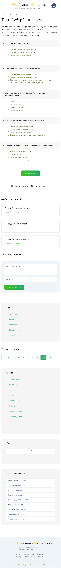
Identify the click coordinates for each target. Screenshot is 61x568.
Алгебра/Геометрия (17, 411)
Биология (12, 319)
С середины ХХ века (16, 110)
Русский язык (14, 379)
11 (49, 357)
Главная (5, 15)
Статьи (38, 565)
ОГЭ (10, 427)
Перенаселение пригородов (19, 160)
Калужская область (16, 495)
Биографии (13, 314)
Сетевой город (23, 565)
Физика (12, 335)
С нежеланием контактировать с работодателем (26, 135)
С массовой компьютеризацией (20, 127)
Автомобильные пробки (17, 157)
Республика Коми (15, 504)
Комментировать (14, 287)
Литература (13, 384)
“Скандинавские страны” (17, 223)
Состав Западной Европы (17, 208)
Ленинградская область (18, 500)
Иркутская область (16, 490)
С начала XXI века (15, 107)
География (19, 15)
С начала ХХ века (15, 102)
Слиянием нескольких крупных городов (23, 77)
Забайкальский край (16, 485)
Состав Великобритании (16, 239)
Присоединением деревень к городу (22, 74)
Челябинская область (17, 514)
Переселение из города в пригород (22, 52)
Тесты (12, 15)
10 (43, 357)
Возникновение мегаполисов (19, 55)
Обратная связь (48, 565)
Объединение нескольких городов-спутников (25, 83)
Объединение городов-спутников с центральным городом (30, 80)
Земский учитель (16, 417)
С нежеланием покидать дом (19, 132)
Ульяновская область (17, 509)
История (12, 395)
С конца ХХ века (14, 104)
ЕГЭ (10, 422)
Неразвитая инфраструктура (19, 151)
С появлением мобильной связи (20, 129)
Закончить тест (30, 173)
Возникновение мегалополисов (20, 58)
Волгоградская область (18, 480)
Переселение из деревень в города (22, 49)
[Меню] (53, 5)
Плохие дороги (14, 154)
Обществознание (16, 330)
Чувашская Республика (17, 519)
